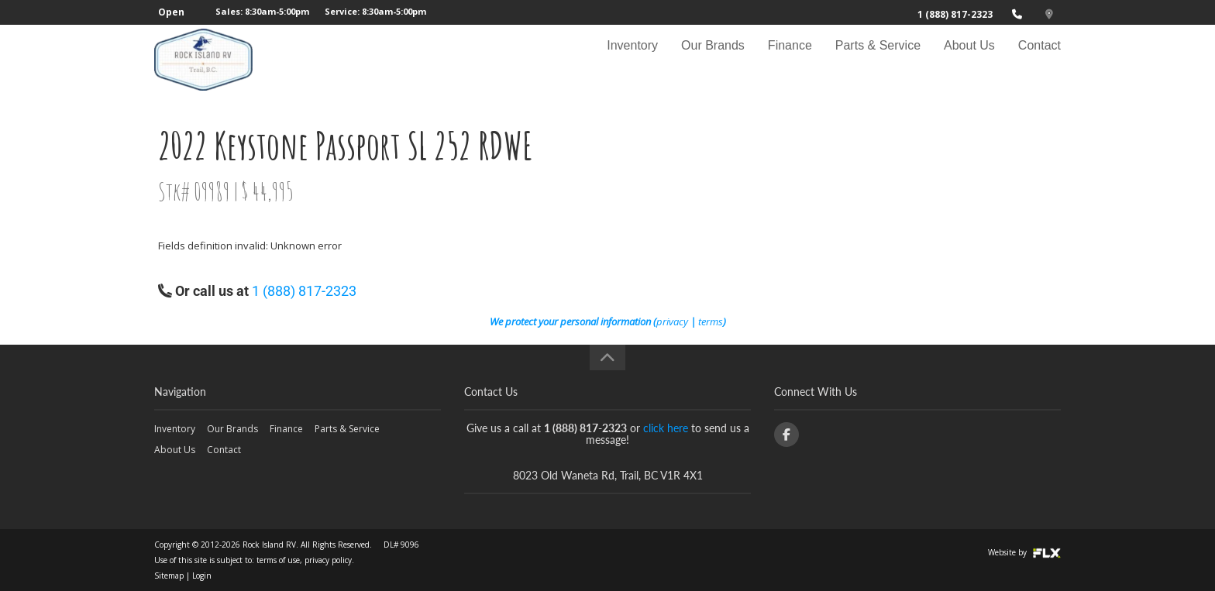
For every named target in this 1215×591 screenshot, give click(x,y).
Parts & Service (878, 59)
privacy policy (328, 560)
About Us (969, 59)
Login (202, 575)
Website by (1024, 552)
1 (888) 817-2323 (955, 14)
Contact (1039, 59)
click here (665, 428)
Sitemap (169, 575)
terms (710, 321)
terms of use (278, 560)
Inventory (632, 59)
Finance (790, 59)
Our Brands (713, 59)
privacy (672, 321)
